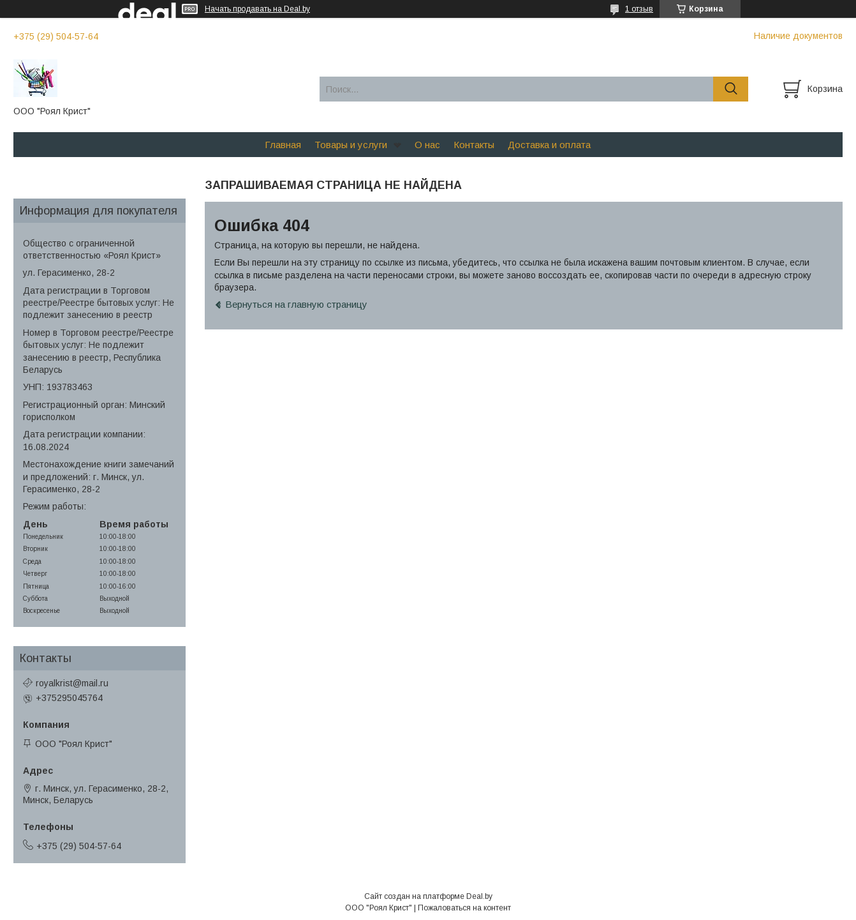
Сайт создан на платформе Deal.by (428, 896)
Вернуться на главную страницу (296, 304)
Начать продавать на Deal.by (257, 8)
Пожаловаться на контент (464, 907)
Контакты (474, 144)
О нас (427, 144)
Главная (283, 144)
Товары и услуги (350, 144)
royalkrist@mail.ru (72, 683)
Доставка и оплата (549, 144)
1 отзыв (639, 8)
